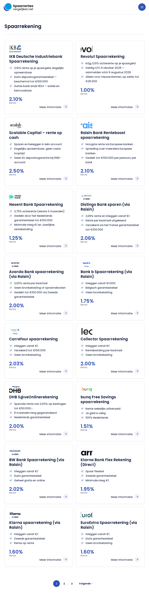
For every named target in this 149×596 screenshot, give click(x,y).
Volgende (86, 583)
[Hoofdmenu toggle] (142, 7)
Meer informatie (50, 107)
